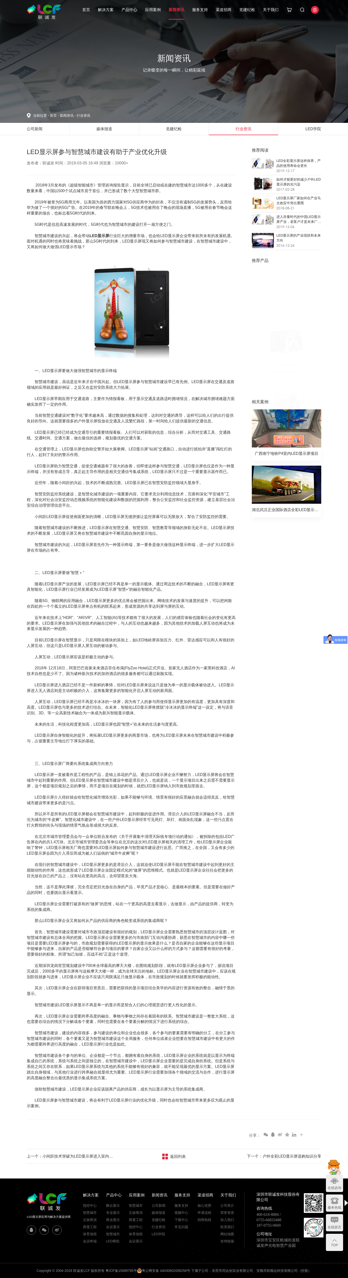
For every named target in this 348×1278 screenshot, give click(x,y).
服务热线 (334, 1207)
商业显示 (113, 1220)
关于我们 (271, 10)
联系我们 (227, 1227)
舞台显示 (113, 1205)
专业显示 (113, 1213)
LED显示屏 (99, 236)
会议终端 (90, 1241)
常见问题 (181, 1227)
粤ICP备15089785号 (121, 1271)
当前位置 (41, 115)
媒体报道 (158, 1213)
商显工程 (90, 1227)
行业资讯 (83, 115)
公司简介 (227, 1205)
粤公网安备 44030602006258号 (163, 1270)
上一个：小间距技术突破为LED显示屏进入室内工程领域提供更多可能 (71, 1156)
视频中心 (181, 1213)
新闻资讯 (176, 10)
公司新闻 (158, 1205)
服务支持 (200, 10)
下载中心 (181, 1220)
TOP (334, 1245)
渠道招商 (223, 10)
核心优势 (204, 1205)
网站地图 (227, 1234)
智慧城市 (90, 1213)
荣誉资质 (227, 1213)
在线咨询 (334, 1188)
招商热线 (204, 1220)
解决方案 (106, 10)
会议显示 (113, 1227)
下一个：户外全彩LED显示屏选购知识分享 (284, 1156)
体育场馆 (90, 1234)
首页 (86, 10)
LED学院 (158, 1234)
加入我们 (227, 1220)
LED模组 (113, 1241)
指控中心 (90, 1205)
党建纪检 (247, 10)
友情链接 (227, 1241)
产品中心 (129, 10)
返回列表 (178, 1156)
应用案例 (153, 10)
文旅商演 (90, 1220)
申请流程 (204, 1213)
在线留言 (334, 1227)
